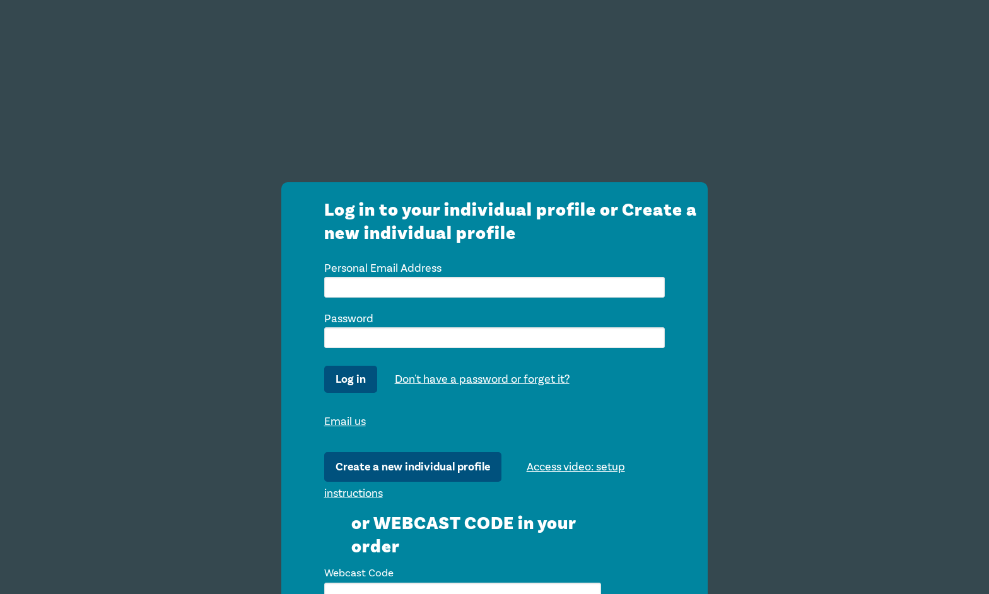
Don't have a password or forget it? (482, 379)
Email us (345, 421)
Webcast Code (359, 572)
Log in (351, 379)
